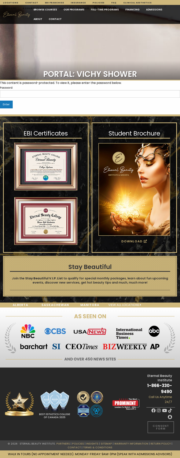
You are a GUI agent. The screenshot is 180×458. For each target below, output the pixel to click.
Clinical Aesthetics (137, 2)
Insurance (78, 2)
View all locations (124, 305)
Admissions (154, 9)
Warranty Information (131, 443)
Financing (132, 9)
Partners (63, 443)
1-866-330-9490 (159, 388)
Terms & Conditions (97, 447)
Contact (31, 2)
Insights (92, 443)
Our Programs (74, 9)
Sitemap (106, 443)
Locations (10, 2)
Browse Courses (45, 9)
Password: (90, 92)
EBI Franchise (54, 2)
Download (134, 241)
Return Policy (161, 443)
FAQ (113, 2)
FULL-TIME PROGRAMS (105, 9)
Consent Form (161, 427)
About (38, 19)
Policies (99, 2)
